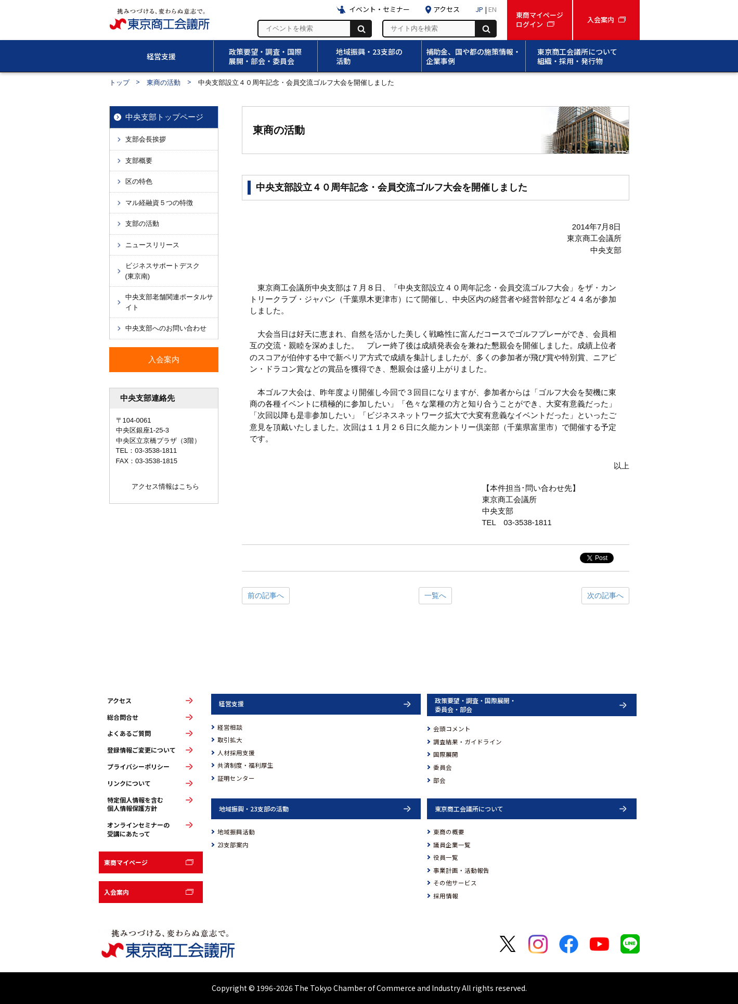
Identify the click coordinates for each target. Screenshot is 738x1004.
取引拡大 (229, 739)
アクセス (119, 700)
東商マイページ (126, 862)
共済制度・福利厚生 (245, 765)
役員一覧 (445, 857)
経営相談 (229, 727)
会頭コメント (452, 729)
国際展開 (445, 754)
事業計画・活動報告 (461, 870)
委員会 (442, 767)
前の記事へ (266, 595)
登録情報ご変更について (141, 750)
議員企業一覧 (452, 845)
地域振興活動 (236, 832)
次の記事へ (605, 595)
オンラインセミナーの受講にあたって (138, 829)
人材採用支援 (236, 752)
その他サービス (455, 883)
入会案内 (116, 891)
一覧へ (435, 595)
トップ (119, 82)
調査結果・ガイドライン (467, 742)
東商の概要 (448, 832)
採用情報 (445, 896)
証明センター (236, 778)
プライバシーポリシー (138, 766)
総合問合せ (122, 717)
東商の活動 (163, 82)
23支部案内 (233, 845)
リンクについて (129, 783)
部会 (439, 780)
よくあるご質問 (129, 733)
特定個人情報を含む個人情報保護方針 (135, 804)
